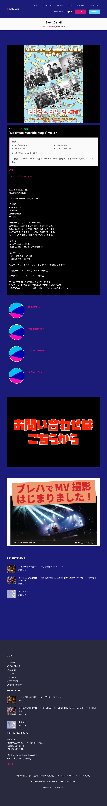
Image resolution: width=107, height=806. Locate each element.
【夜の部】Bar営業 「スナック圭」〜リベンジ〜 (40, 566)
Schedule (51, 27)
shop (70, 6)
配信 (26, 129)
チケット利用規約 (46, 776)
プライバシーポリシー (65, 776)
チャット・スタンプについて (20, 176)
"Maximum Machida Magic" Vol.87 (33, 133)
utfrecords (57, 12)
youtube (94, 6)
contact (81, 6)
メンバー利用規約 (82, 776)
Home (36, 6)
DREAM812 (34, 307)
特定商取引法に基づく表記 (27, 776)
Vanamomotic (36, 328)
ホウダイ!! (23, 591)
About (60, 6)
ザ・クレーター (36, 350)
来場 (20, 129)
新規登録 (94, 12)
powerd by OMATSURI (53, 787)
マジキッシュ (35, 372)
